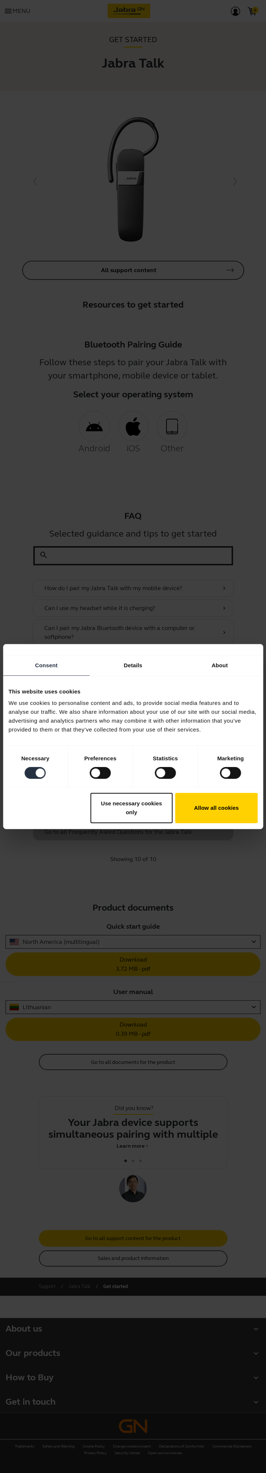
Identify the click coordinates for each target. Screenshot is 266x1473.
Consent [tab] (46, 665)
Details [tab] (133, 665)
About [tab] (220, 665)
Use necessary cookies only (131, 807)
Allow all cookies (216, 808)
